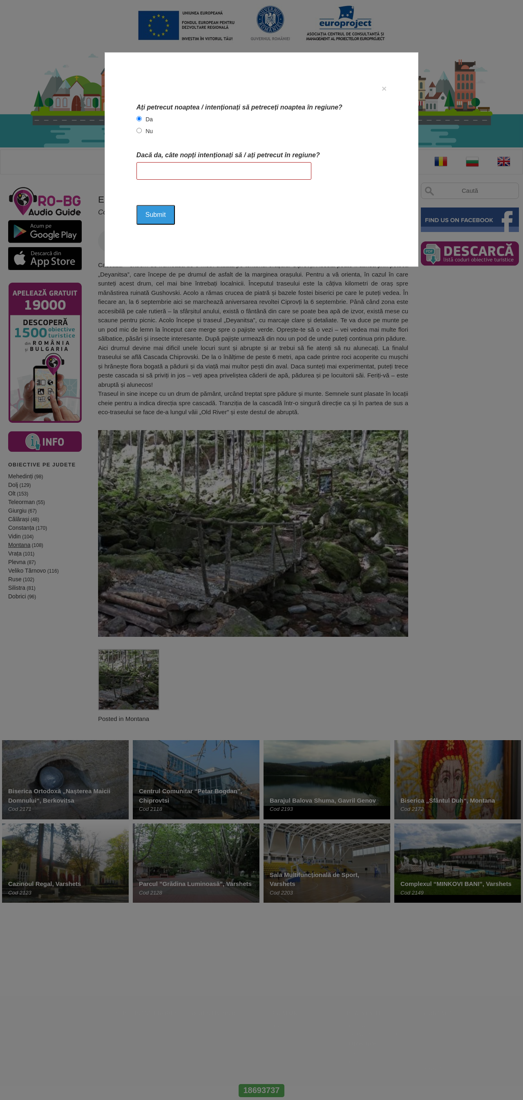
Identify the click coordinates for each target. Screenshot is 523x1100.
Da (149, 119)
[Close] (384, 88)
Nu (149, 131)
